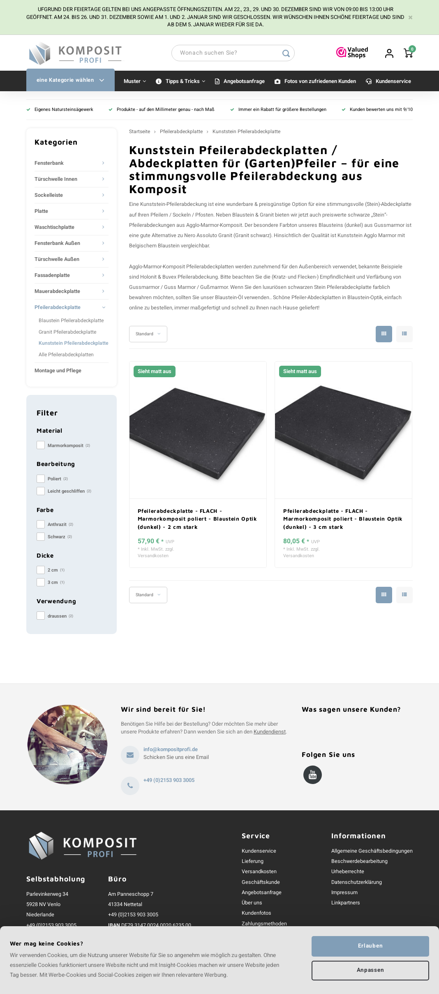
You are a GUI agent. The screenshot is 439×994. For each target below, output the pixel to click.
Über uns (252, 903)
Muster (135, 82)
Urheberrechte (347, 872)
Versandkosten (153, 557)
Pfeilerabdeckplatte (58, 308)
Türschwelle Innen (56, 180)
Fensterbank (49, 164)
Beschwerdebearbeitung (359, 862)
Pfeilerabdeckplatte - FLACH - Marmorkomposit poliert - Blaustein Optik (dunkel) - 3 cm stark (343, 519)
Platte (41, 212)
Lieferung (252, 862)
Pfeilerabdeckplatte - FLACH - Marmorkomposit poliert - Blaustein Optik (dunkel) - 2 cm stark (197, 519)
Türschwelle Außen (57, 260)
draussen (60, 616)
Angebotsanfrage (244, 82)
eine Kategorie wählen (70, 81)
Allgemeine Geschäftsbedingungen (372, 852)
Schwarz (60, 538)
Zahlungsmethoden (264, 924)
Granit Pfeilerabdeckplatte (67, 333)
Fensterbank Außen (57, 244)
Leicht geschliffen (69, 492)
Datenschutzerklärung (356, 883)
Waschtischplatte (54, 228)
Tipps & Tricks (185, 82)
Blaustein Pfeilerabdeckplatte (71, 321)
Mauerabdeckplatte (57, 292)
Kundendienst (270, 732)
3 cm (56, 583)
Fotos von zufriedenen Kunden (320, 82)
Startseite (139, 132)
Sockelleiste (49, 196)
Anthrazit (60, 525)
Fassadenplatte (52, 276)
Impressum (344, 893)
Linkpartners (345, 903)
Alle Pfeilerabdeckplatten (66, 355)
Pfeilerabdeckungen (152, 226)
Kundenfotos (256, 914)
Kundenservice (393, 82)
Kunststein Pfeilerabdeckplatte (74, 344)
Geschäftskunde (261, 883)
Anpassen (370, 970)
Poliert (58, 479)
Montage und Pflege (58, 372)
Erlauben (370, 946)
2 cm (56, 571)
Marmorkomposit (69, 446)
